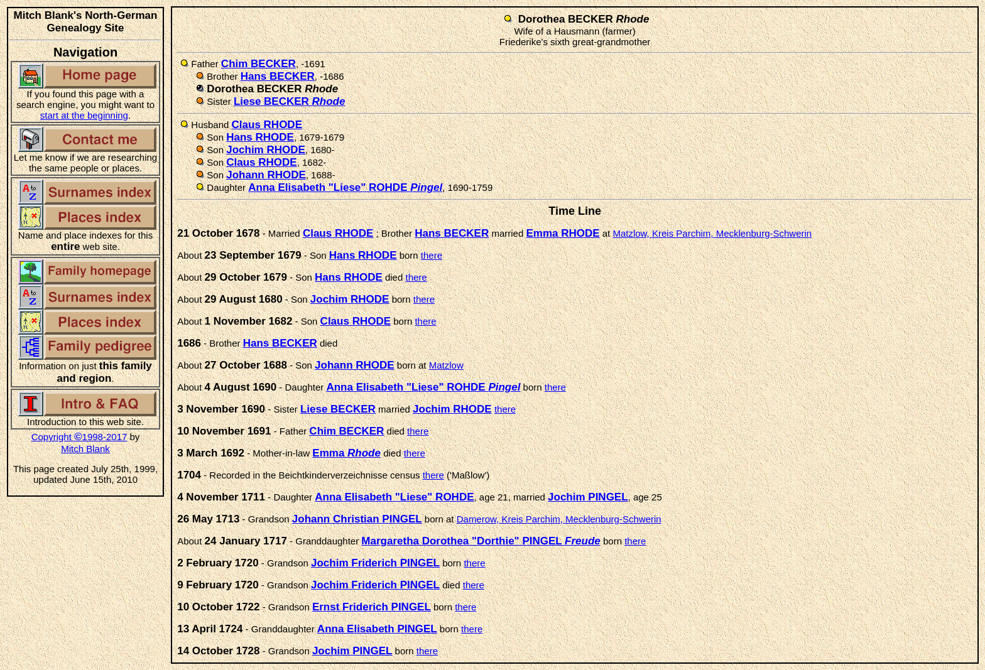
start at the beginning (84, 115)
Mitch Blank (85, 448)
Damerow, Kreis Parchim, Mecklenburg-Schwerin (559, 519)
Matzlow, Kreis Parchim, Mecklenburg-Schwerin (712, 233)
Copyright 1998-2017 (79, 436)
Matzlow (446, 365)
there (431, 255)
